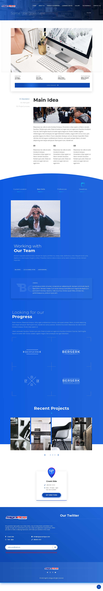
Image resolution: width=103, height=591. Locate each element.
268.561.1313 (50, 485)
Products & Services (53, 5)
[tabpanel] (21, 434)
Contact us (97, 5)
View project (53, 85)
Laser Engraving (42, 269)
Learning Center (67, 5)
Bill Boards (18, 269)
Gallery (77, 5)
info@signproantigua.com (42, 533)
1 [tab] (48, 454)
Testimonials (86, 5)
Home (34, 5)
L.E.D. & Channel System (29, 269)
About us (42, 5)
